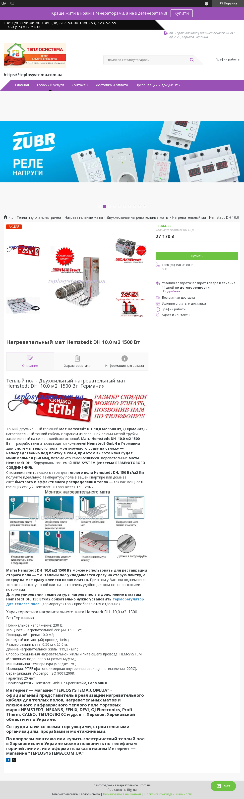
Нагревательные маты (83, 217)
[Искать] (192, 59)
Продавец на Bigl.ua (122, 790)
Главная (22, 85)
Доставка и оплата (112, 85)
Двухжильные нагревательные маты (138, 217)
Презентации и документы (157, 85)
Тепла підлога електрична (39, 217)
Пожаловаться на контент (122, 794)
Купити (182, 13)
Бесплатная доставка (178, 297)
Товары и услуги (50, 85)
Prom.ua (145, 785)
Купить (197, 256)
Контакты (79, 85)
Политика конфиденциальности (168, 794)
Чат (223, 786)
